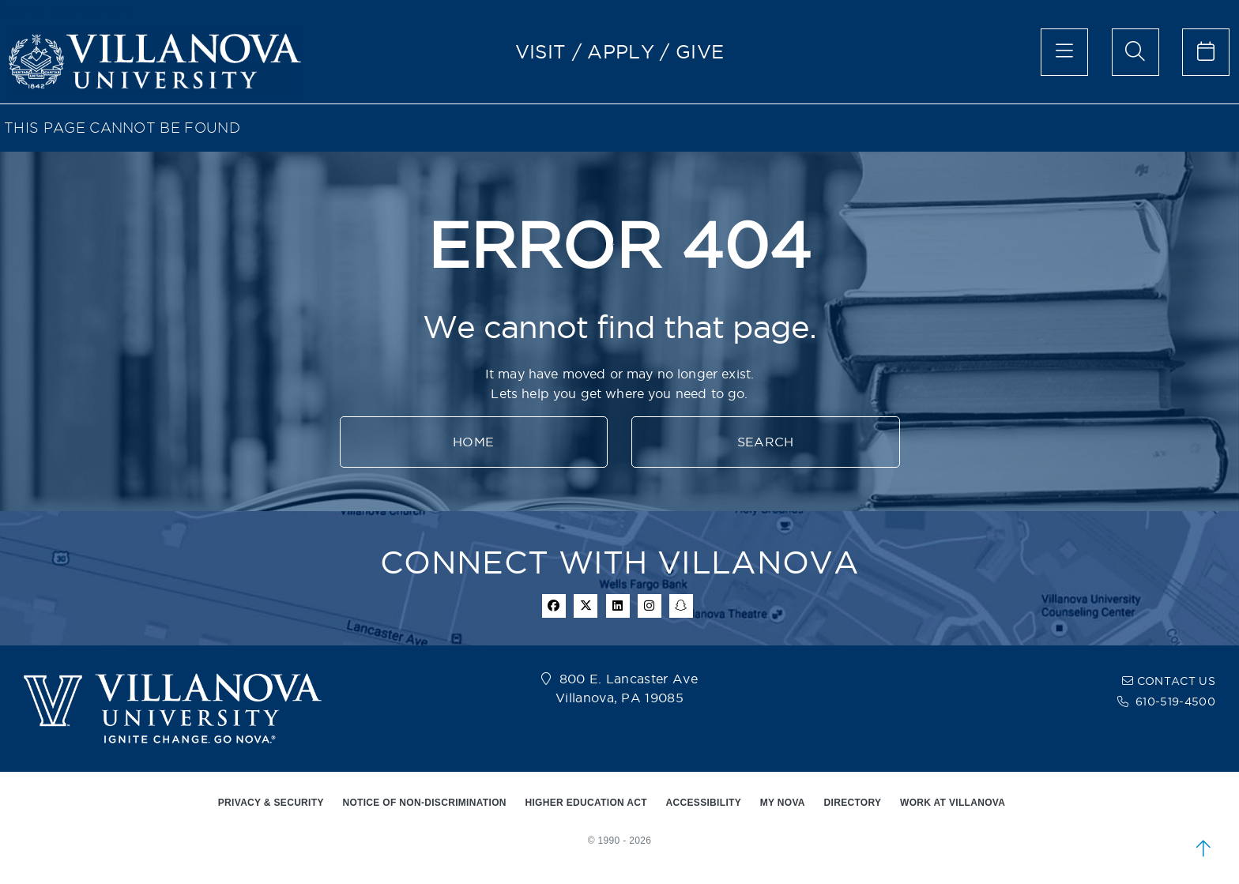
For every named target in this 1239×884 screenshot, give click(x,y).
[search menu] (1135, 52)
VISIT (541, 51)
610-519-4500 (1175, 701)
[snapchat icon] (681, 606)
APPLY (620, 51)
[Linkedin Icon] (618, 606)
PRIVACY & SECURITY (271, 802)
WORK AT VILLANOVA (952, 802)
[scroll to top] (1203, 848)
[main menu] (1064, 52)
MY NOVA (782, 802)
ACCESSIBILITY (704, 802)
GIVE (700, 51)
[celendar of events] (1206, 52)
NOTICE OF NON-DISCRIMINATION (424, 802)
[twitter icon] (585, 606)
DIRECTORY (853, 802)
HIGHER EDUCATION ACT (585, 802)
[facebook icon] (554, 606)
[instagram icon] (649, 606)
